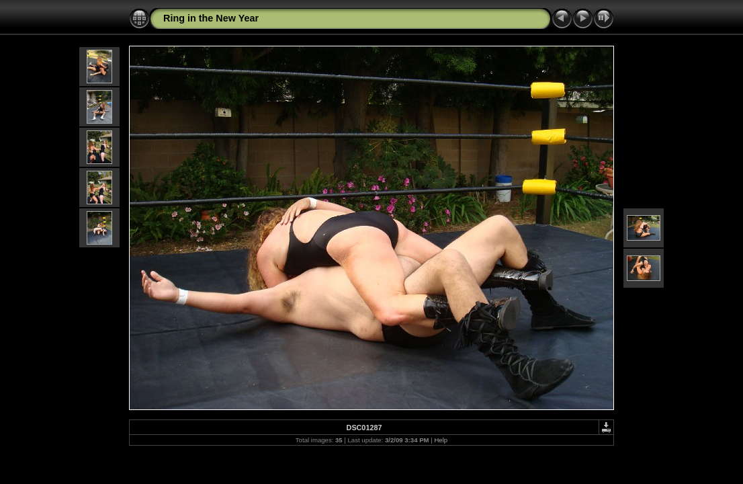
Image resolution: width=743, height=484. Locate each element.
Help (440, 440)
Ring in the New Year (211, 18)
